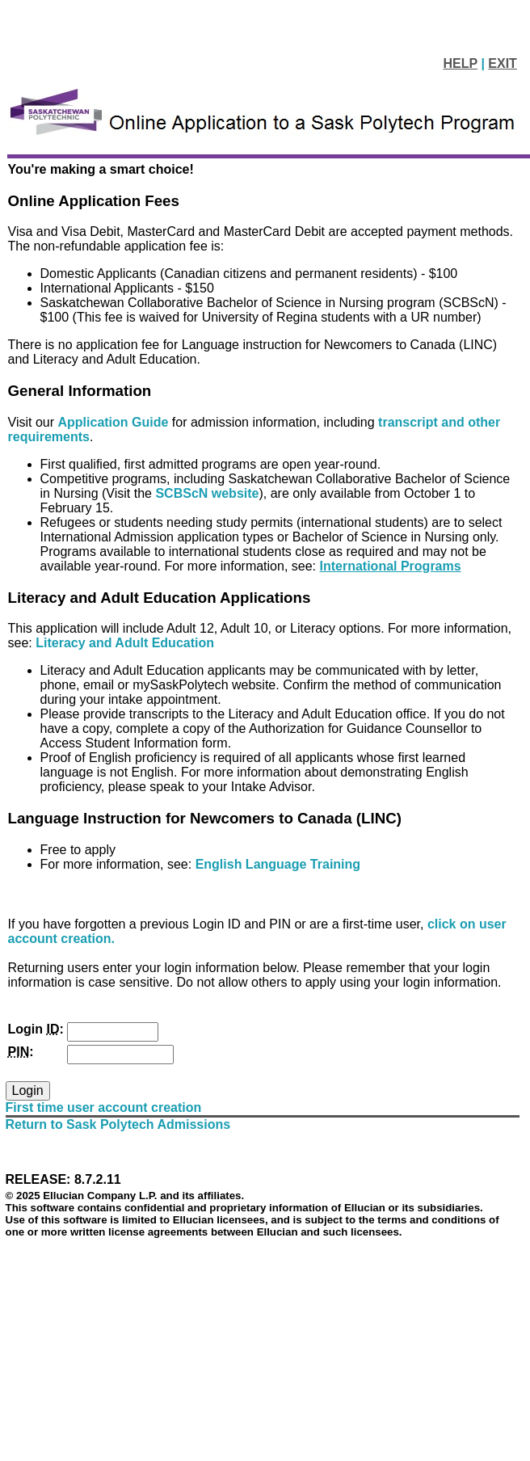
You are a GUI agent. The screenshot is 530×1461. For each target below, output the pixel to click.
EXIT (502, 63)
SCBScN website (207, 493)
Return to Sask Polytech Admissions (118, 1124)
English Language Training (278, 864)
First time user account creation (104, 1107)
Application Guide (115, 422)
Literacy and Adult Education (125, 643)
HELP (460, 63)
